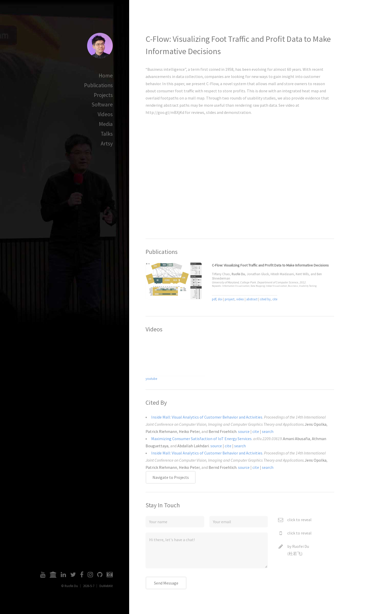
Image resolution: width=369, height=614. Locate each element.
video (240, 299)
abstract (252, 299)
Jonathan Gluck (258, 274)
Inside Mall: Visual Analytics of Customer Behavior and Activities (206, 417)
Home (106, 75)
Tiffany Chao (221, 274)
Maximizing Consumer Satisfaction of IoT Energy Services (201, 438)
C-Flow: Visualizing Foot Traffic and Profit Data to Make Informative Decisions (270, 265)
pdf (214, 299)
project (229, 299)
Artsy (107, 143)
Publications (98, 85)
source (244, 431)
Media (106, 124)
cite (274, 299)
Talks (107, 133)
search (267, 431)
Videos (105, 114)
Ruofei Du (300, 546)
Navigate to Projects (170, 477)
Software (102, 104)
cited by (265, 299)
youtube (151, 379)
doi (220, 299)
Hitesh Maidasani (282, 274)
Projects (103, 95)
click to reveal (299, 519)
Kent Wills (302, 274)
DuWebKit (106, 586)
